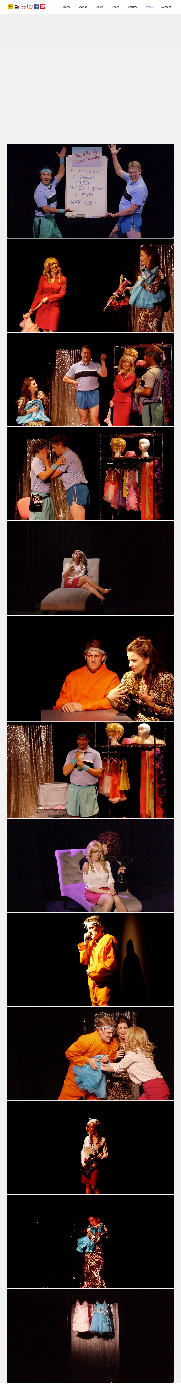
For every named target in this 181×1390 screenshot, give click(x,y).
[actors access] (23, 6)
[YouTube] (42, 6)
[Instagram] (30, 6)
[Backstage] (17, 6)
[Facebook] (36, 6)
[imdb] (10, 6)
